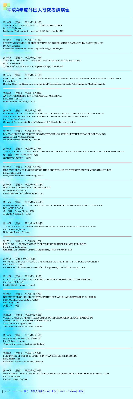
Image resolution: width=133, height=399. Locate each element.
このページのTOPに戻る (70, 391)
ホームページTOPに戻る (16, 391)
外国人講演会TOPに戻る (43, 391)
